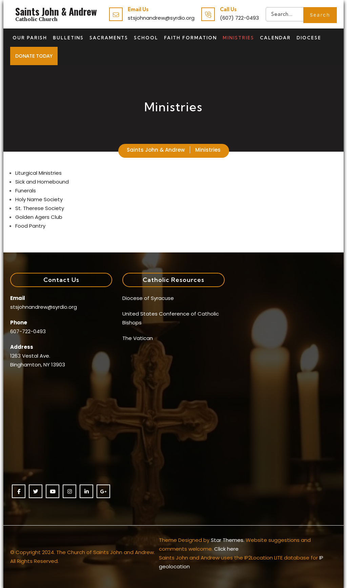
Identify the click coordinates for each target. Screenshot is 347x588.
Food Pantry (30, 225)
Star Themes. (227, 540)
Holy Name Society (39, 199)
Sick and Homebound (42, 181)
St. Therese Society (39, 208)
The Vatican (137, 338)
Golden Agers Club (38, 217)
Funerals (25, 190)
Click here (226, 548)
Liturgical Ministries (38, 172)
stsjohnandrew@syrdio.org (161, 17)
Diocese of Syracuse (148, 298)
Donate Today (34, 56)
